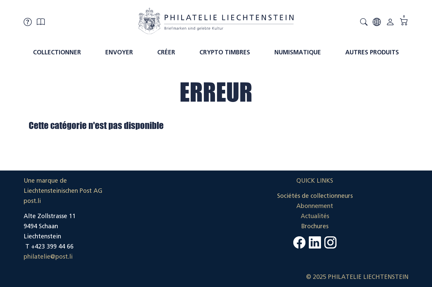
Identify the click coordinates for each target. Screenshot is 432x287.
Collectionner (57, 52)
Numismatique (297, 52)
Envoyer (119, 52)
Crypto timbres (224, 52)
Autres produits (372, 52)
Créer (166, 52)
